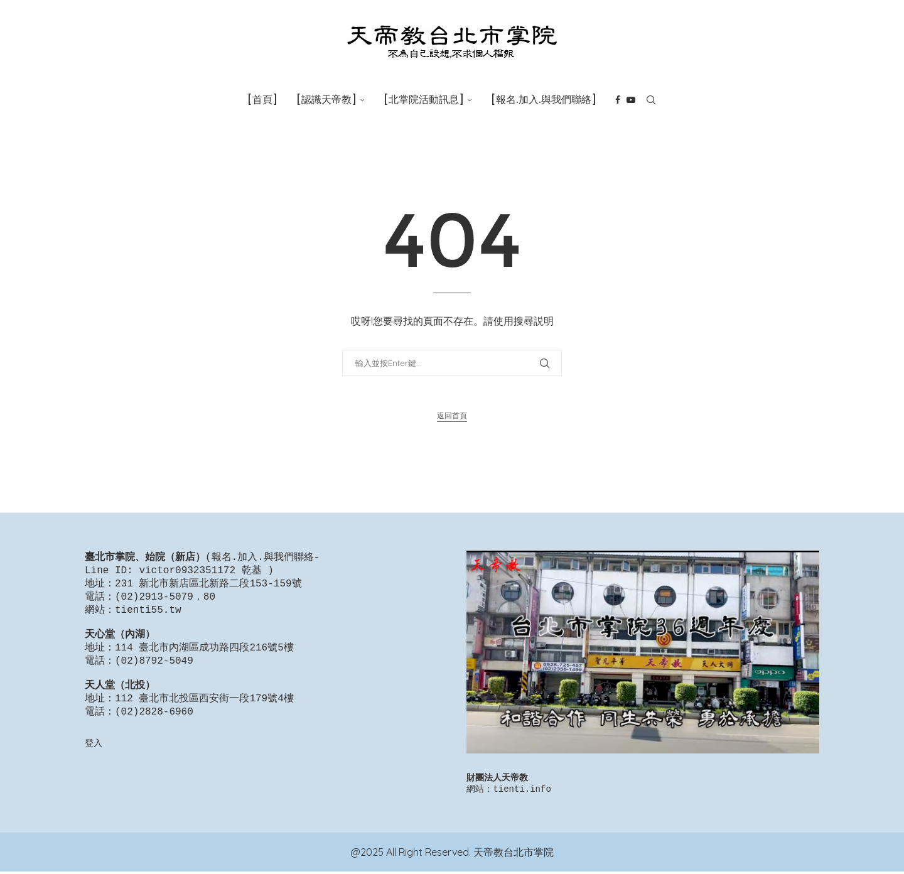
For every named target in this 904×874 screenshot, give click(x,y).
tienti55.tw (148, 615)
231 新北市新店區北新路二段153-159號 (208, 586)
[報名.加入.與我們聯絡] (543, 99)
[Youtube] (631, 100)
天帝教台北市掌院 (513, 854)
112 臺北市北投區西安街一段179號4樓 (204, 715)
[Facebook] (617, 100)
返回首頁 (452, 415)
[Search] (651, 100)
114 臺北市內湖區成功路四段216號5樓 (204, 658)
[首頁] (262, 99)
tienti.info (522, 791)
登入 (93, 761)
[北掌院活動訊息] (424, 99)
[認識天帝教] (326, 99)
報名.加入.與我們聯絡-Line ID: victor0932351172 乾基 (202, 565)
